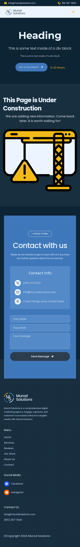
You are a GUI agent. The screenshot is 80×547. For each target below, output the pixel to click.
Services (9, 443)
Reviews (9, 448)
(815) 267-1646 (13, 520)
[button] (73, 12)
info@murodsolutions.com (19, 514)
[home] (14, 12)
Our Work (9, 454)
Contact (9, 465)
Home (7, 437)
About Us (9, 459)
